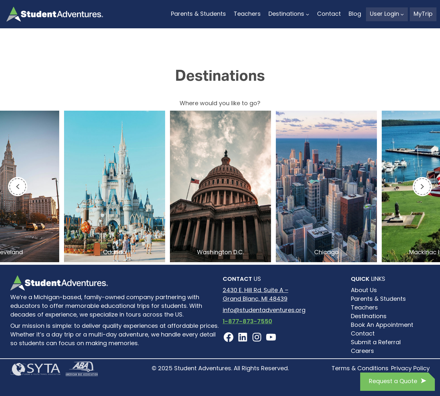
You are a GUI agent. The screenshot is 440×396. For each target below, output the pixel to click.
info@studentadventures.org (264, 311)
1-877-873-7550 (247, 322)
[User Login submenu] (402, 14)
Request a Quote (393, 382)
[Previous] (17, 186)
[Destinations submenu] (307, 14)
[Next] (422, 186)
